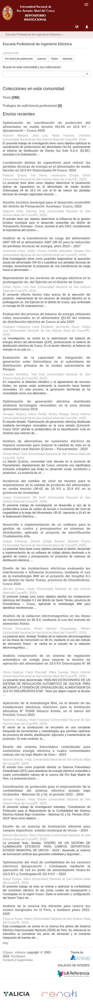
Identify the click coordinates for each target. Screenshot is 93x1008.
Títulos (54, 58)
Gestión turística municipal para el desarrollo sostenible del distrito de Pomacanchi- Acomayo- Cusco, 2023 (46, 204)
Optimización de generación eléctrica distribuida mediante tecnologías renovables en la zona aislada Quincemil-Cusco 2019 (46, 405)
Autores (41, 58)
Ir (87, 73)
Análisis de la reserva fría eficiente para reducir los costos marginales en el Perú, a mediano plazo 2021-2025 (46, 910)
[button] (76, 26)
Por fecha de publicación (19, 58)
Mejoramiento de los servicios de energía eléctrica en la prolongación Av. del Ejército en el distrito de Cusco (46, 280)
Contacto (8, 960)
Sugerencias (25, 960)
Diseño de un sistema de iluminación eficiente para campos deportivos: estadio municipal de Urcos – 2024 (46, 828)
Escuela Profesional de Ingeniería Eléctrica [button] (34, 34)
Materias (68, 58)
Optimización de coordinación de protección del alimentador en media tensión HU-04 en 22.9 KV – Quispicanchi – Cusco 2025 (46, 126)
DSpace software (14, 952)
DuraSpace (18, 956)
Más (5, 943)
